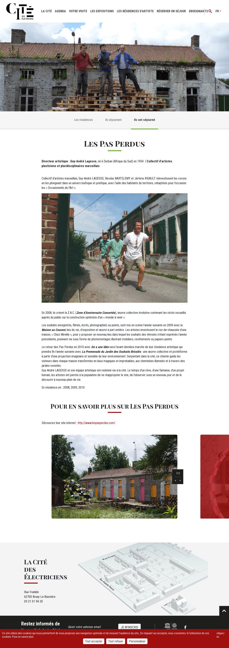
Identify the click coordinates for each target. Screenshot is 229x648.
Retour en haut (224, 611)
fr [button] (217, 11)
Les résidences (83, 120)
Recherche (210, 11)
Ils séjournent (113, 120)
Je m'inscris (129, 627)
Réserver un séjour (171, 11)
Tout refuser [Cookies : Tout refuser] (115, 641)
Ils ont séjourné (144, 120)
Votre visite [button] (78, 11)
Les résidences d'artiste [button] (135, 11)
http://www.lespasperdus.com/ (96, 423)
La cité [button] (46, 11)
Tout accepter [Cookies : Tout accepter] (93, 641)
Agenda (60, 11)
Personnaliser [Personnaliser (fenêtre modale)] (137, 641)
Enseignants (198, 11)
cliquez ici (221, 634)
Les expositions (102, 11)
